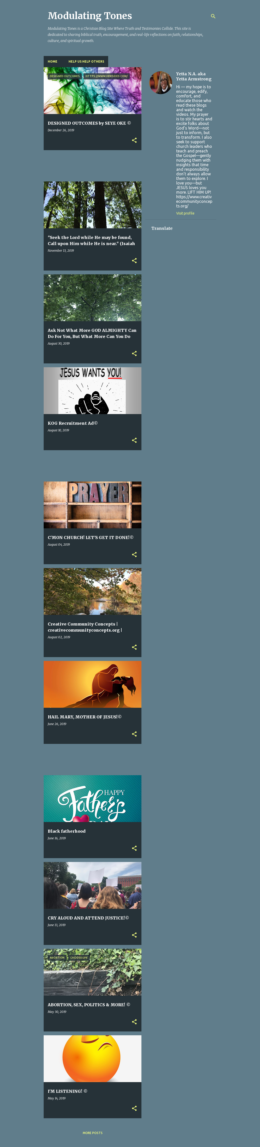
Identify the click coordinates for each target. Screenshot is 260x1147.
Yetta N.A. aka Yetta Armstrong (194, 76)
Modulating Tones (90, 16)
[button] (134, 140)
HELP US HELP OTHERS (86, 61)
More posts (93, 1133)
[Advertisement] (136, 165)
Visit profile (185, 213)
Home (52, 61)
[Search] (213, 16)
